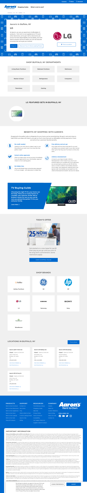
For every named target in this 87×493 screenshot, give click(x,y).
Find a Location (66, 44)
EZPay (21, 429)
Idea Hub (35, 419)
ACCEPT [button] (74, 484)
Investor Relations (53, 419)
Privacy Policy (37, 421)
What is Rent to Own (25, 421)
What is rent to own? (37, 7)
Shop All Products (10, 429)
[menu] (43, 5)
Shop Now (12, 129)
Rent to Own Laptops (11, 424)
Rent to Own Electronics (12, 417)
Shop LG (13, 46)
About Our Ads (52, 424)
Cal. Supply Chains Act (39, 429)
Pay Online (22, 417)
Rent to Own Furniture (12, 414)
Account (79, 2)
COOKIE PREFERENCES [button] (57, 484)
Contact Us (23, 414)
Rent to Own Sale (10, 426)
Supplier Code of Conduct (40, 431)
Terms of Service (37, 424)
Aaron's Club (23, 426)
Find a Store (73, 350)
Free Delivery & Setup (39, 414)
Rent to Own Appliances (12, 419)
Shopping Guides (23, 7)
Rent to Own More (10, 421)
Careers (64, 1)
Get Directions (13, 373)
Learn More (14, 213)
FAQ (21, 419)
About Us (50, 417)
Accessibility (36, 426)
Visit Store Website (14, 371)
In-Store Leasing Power (26, 424)
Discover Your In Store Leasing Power (31, 46)
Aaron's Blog (51, 421)
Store (71, 2)
